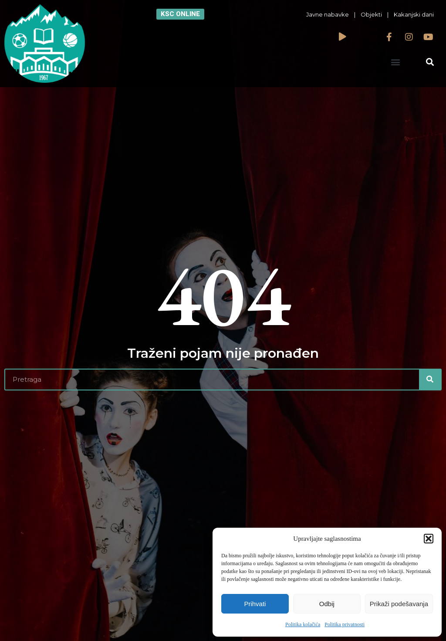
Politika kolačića (302, 624)
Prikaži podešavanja (399, 603)
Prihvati (255, 603)
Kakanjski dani (414, 14)
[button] (428, 538)
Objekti (371, 14)
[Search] (430, 380)
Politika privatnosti (344, 624)
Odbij (326, 603)
